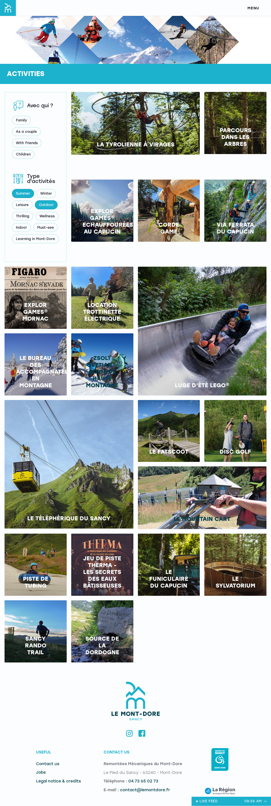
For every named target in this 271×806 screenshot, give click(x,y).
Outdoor (46, 205)
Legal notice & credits (58, 781)
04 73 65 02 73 (143, 781)
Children (23, 154)
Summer (23, 193)
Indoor (21, 228)
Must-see (45, 228)
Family (21, 120)
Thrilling (22, 216)
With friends (27, 143)
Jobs (41, 772)
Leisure (22, 205)
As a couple (26, 132)
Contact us (47, 763)
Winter (46, 193)
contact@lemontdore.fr (145, 790)
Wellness (47, 216)
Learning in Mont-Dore (35, 239)
